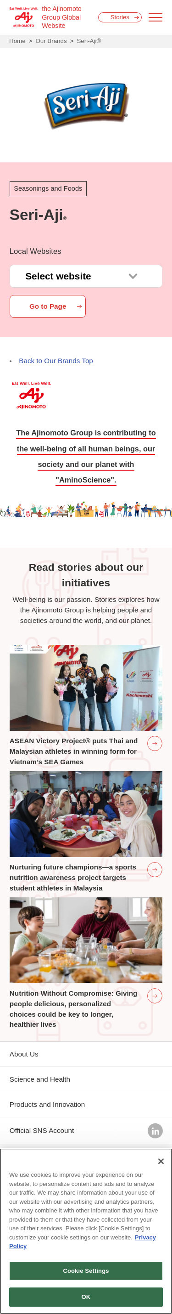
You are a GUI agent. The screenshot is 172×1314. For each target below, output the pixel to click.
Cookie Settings (86, 1270)
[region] (86, 1231)
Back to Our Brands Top (56, 361)
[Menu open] (155, 17)
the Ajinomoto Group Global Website (62, 17)
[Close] (161, 1161)
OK (86, 1296)
